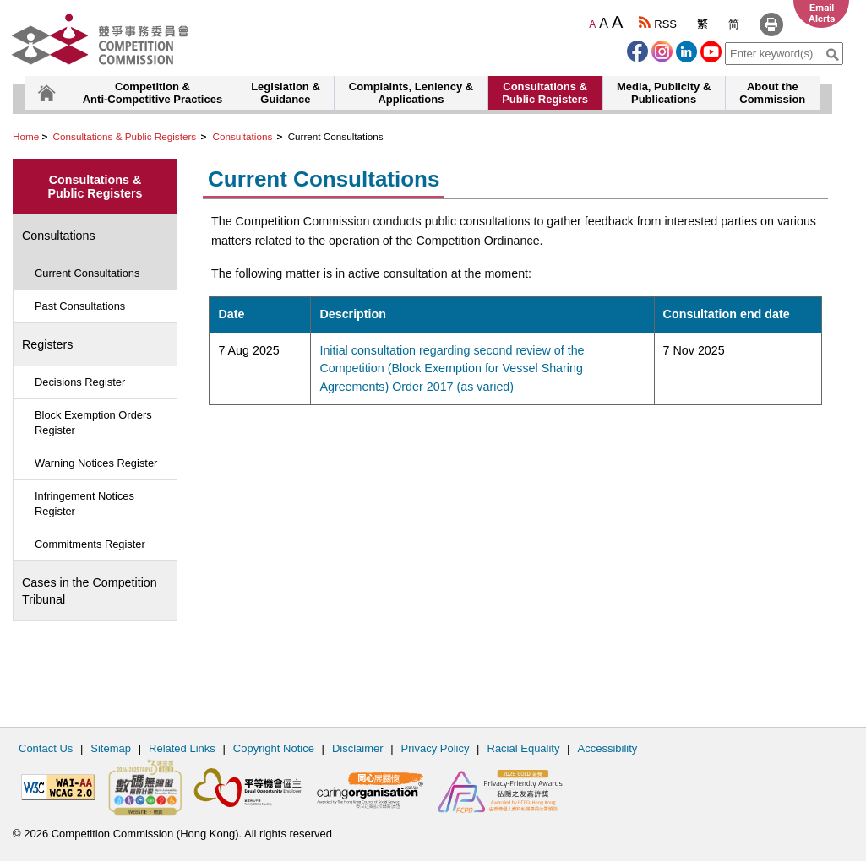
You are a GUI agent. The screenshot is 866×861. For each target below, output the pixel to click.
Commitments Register (90, 544)
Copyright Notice (273, 748)
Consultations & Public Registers (125, 136)
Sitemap (110, 748)
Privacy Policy (435, 748)
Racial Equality (523, 748)
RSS (658, 24)
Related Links (182, 748)
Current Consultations (87, 273)
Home (26, 136)
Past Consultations (80, 306)
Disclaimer (358, 748)
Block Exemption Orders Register (93, 422)
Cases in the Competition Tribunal (89, 591)
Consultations (242, 136)
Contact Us (46, 748)
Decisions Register (80, 382)
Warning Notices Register (96, 463)
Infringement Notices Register (84, 503)
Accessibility (608, 748)
